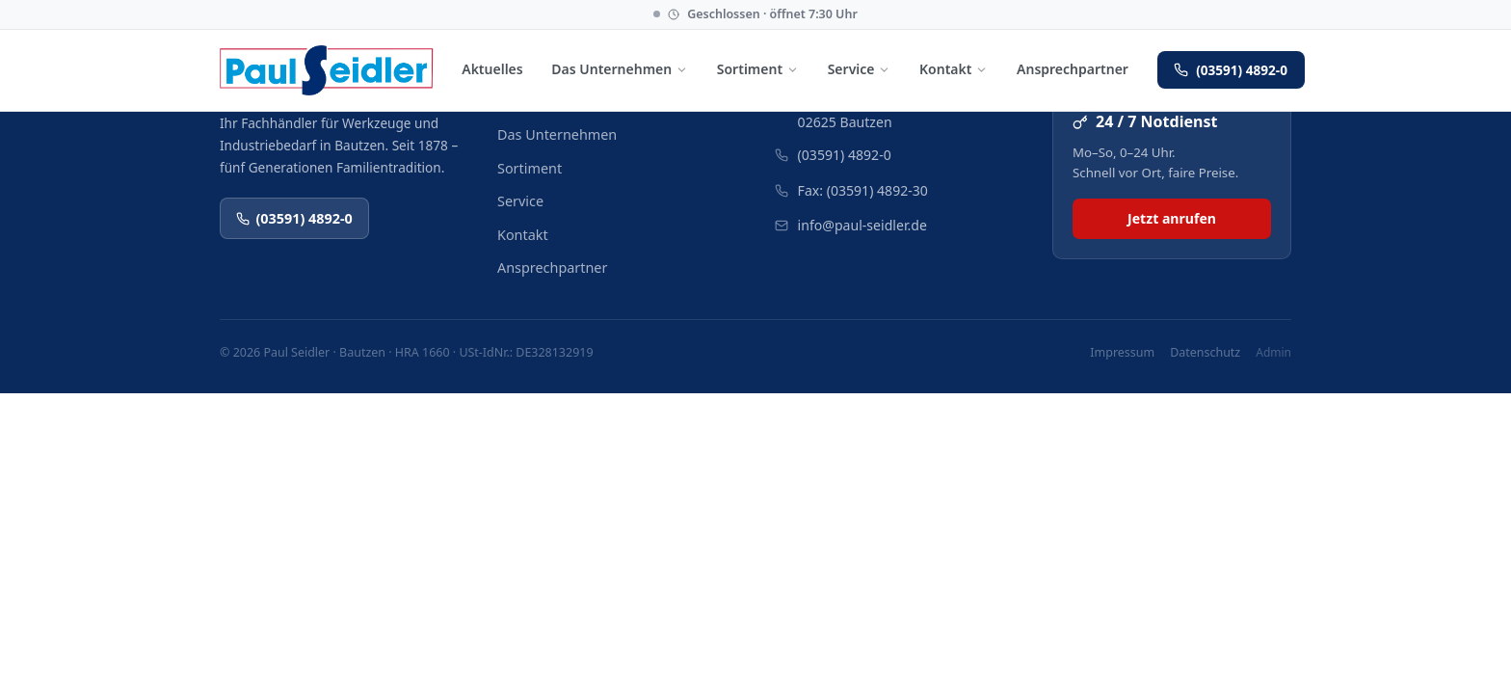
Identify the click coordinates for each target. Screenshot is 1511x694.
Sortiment (758, 69)
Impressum (1122, 352)
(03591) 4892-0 (1230, 70)
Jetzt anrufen (1171, 218)
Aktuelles (492, 69)
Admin (1273, 352)
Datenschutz (1205, 352)
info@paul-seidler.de (862, 225)
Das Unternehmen (619, 69)
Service (859, 69)
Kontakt (953, 69)
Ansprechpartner (1072, 69)
